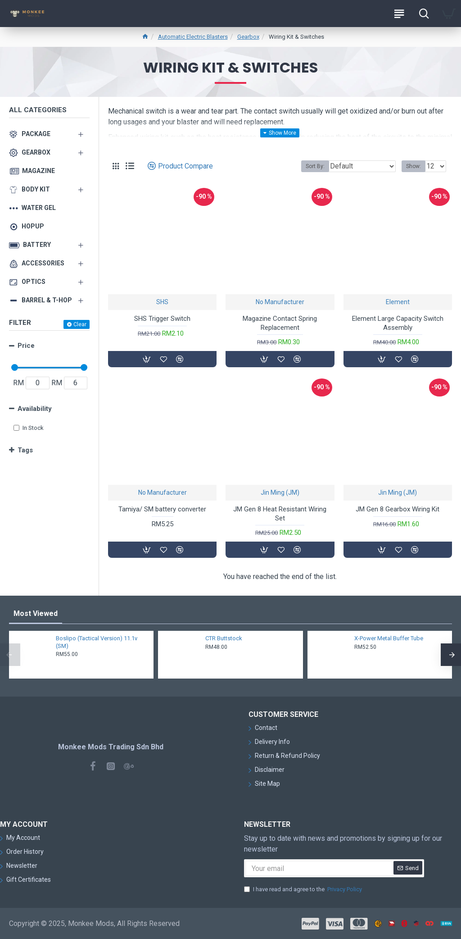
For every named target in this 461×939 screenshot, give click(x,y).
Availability (35, 409)
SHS (162, 301)
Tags (25, 450)
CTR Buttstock (223, 638)
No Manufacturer (280, 301)
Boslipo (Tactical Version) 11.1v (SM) (96, 642)
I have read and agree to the (303, 889)
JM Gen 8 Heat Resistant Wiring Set (279, 513)
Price (26, 346)
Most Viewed (36, 613)
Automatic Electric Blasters (193, 36)
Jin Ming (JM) (280, 492)
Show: (413, 166)
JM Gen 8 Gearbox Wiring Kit (397, 509)
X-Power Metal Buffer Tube (388, 638)
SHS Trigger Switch (162, 319)
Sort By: (315, 166)
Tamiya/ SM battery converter (162, 509)
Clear (79, 324)
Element (398, 301)
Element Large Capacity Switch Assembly (397, 323)
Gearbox (248, 36)
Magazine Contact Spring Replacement (280, 323)
